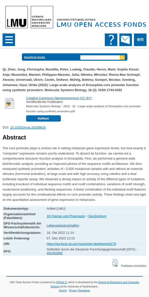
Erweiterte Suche (34, 57)
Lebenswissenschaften (63, 225)
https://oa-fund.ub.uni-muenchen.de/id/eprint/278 (81, 244)
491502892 (55, 253)
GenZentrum (97, 216)
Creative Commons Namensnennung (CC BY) (59, 98)
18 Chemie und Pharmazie (66, 216)
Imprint (63, 290)
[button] (115, 263)
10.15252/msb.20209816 (28, 127)
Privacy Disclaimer (79, 290)
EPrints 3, (61, 282)
